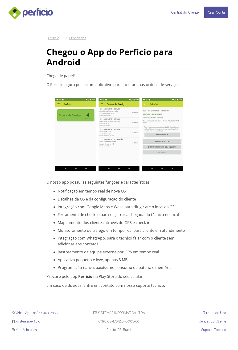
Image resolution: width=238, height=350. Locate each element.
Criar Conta (216, 12)
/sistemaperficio (28, 321)
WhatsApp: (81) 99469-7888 (36, 313)
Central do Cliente (185, 12)
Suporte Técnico (213, 330)
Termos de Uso (214, 313)
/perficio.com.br (28, 330)
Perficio (53, 38)
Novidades (77, 38)
